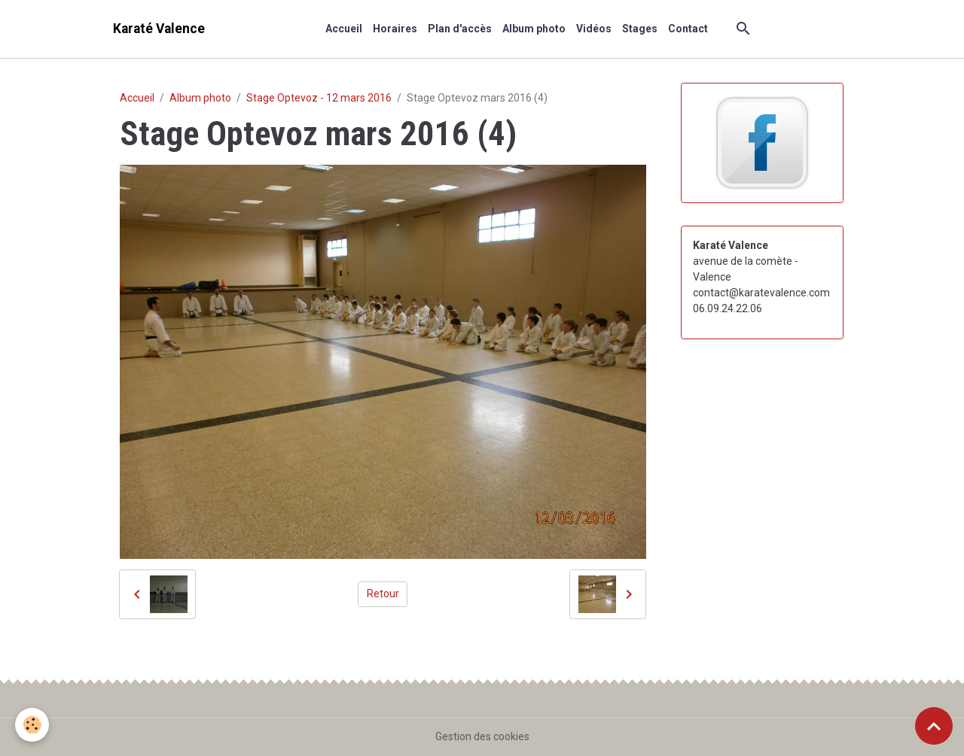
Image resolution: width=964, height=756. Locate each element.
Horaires (395, 29)
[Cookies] (32, 725)
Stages (639, 29)
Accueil (343, 29)
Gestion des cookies (482, 736)
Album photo (534, 29)
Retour (383, 593)
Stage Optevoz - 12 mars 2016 (319, 98)
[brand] (159, 29)
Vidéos (594, 29)
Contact (688, 29)
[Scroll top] (934, 726)
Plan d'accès (460, 29)
